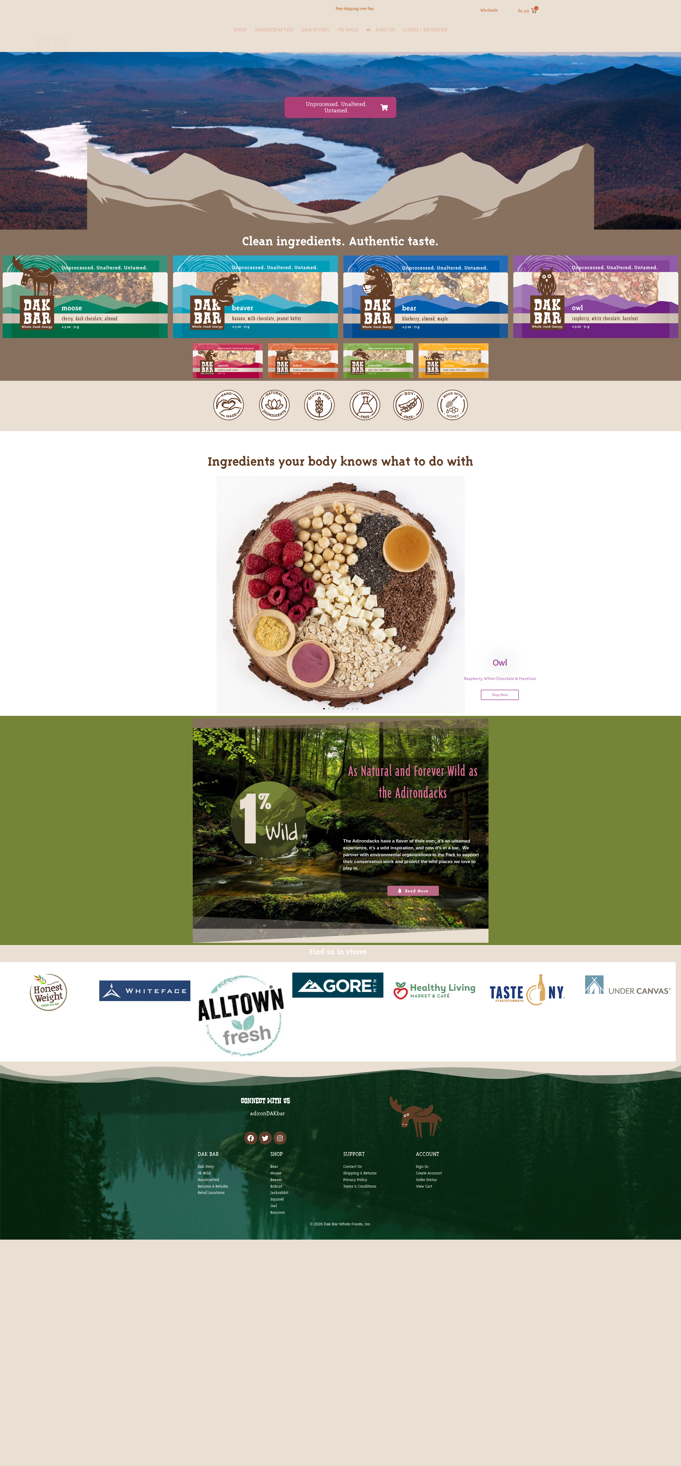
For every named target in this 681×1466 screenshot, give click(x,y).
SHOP (276, 1154)
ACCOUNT (427, 1154)
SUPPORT (354, 1154)
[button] (324, 709)
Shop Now (500, 695)
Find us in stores (338, 962)
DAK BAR (208, 1154)
